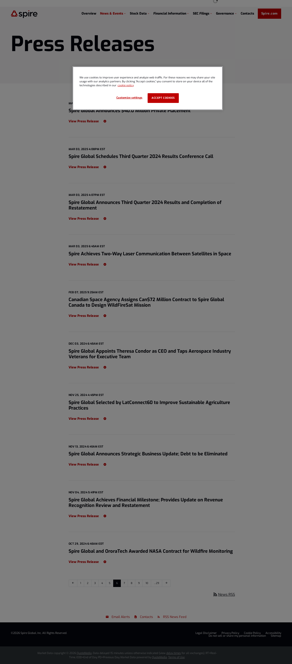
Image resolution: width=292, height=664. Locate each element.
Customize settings (129, 97)
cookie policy (126, 85)
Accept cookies (163, 98)
